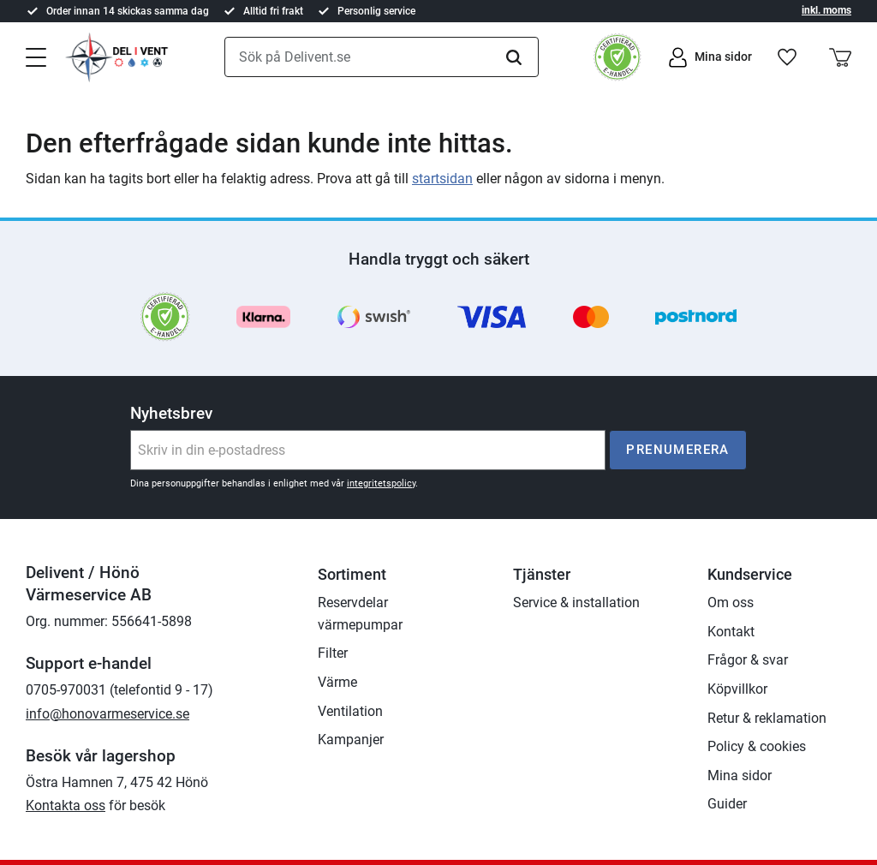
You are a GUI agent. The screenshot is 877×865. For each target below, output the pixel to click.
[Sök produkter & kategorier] (381, 57)
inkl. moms (826, 10)
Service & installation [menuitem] (576, 602)
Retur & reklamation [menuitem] (766, 718)
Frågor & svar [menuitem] (747, 660)
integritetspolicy (381, 483)
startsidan (442, 178)
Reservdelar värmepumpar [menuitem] (360, 613)
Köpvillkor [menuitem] (737, 689)
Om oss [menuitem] (730, 602)
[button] (36, 56)
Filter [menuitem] (333, 653)
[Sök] (514, 57)
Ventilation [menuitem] (350, 711)
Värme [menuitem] (337, 682)
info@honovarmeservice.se (107, 714)
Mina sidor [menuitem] (739, 775)
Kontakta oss (65, 805)
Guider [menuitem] (727, 804)
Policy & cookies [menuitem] (756, 746)
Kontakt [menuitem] (731, 631)
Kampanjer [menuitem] (351, 739)
